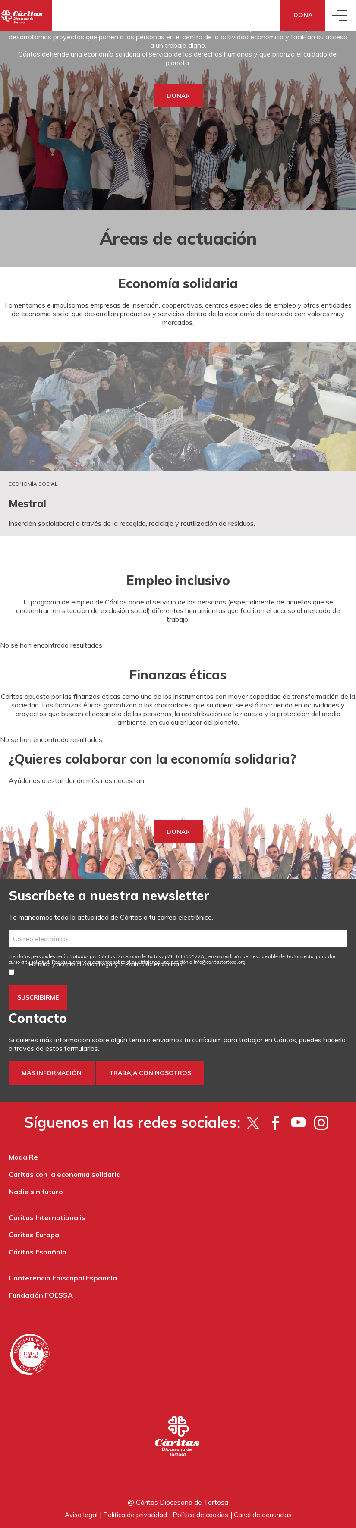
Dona (302, 15)
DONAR (178, 96)
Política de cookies (200, 1515)
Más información (52, 1073)
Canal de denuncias (263, 1515)
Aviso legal (81, 1515)
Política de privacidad (135, 1515)
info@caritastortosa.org (220, 962)
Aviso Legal (97, 964)
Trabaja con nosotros (150, 1073)
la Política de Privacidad (151, 964)
